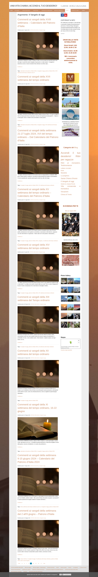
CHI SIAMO (17, 10)
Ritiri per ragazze (28, 567)
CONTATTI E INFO (75, 10)
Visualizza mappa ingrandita (66, 350)
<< (22, 563)
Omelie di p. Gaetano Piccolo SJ (38, 569)
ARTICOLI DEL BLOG (34, 30)
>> (41, 563)
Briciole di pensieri (50, 567)
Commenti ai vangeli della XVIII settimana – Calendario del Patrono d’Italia (36, 23)
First (19, 563)
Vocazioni (64, 192)
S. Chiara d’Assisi (83, 567)
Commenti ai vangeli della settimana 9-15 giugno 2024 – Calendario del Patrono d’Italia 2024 (37, 458)
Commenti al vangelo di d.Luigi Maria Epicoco (54, 569)
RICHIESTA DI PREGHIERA (47, 10)
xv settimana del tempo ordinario (50, 240)
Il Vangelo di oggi (42, 30)
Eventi (62, 170)
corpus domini (23, 558)
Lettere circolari (66, 168)
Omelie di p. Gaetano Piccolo (68, 184)
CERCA (83, 10)
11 (35, 563)
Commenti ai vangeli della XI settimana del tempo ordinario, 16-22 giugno (37, 408)
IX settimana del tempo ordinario (43, 558)
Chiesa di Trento (66, 194)
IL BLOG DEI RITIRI (26, 10)
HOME (11, 10)
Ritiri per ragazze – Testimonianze (39, 567)
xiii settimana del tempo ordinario (46, 346)
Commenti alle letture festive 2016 (71, 569)
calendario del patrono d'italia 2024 (28, 70)
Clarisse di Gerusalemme (15, 569)
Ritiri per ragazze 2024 (70, 210)
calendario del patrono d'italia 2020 (28, 451)
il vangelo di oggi (41, 70)
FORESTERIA (35, 10)
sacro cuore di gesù (24, 560)
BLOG (67, 10)
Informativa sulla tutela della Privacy (35, 571)
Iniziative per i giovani (26, 569)
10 (33, 563)
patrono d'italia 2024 (50, 70)
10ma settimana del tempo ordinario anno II (30, 506)
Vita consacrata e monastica (16, 571)
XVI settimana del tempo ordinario (46, 185)
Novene (64, 173)
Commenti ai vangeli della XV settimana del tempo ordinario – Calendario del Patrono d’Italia (34, 192)
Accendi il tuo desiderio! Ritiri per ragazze (70, 156)
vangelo (40, 240)
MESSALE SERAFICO (58, 10)
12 (38, 563)
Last (44, 563)
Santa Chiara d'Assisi (69, 178)
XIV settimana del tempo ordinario (46, 292)
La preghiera (65, 176)
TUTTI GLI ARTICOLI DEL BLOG (17, 567)
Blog (76, 147)
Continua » (20, 66)
